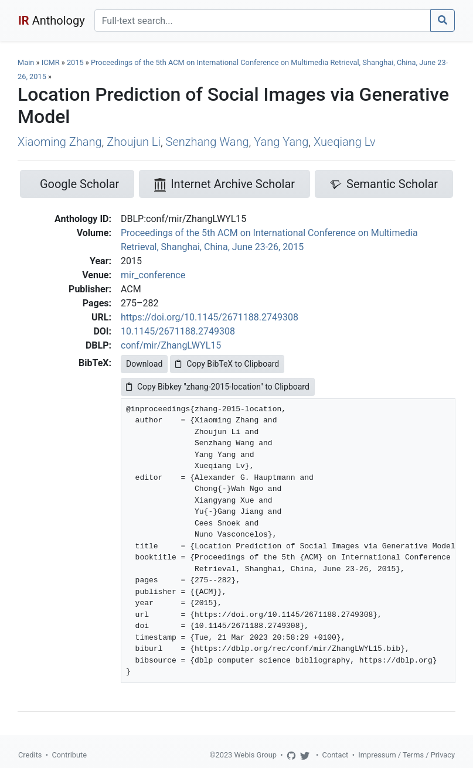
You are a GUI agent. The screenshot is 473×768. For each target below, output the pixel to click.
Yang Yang (281, 142)
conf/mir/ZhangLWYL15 (171, 345)
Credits (30, 754)
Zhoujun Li (134, 142)
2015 (75, 62)
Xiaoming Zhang (60, 142)
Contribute (69, 754)
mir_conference (153, 275)
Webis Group (255, 754)
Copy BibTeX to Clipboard (227, 363)
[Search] (262, 20)
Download (144, 363)
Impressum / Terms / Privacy (406, 754)
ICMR (51, 62)
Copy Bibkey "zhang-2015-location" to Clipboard (217, 386)
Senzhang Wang (207, 142)
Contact (335, 754)
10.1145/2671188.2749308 (178, 331)
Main (26, 62)
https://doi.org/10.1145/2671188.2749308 (209, 317)
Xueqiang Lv (345, 142)
